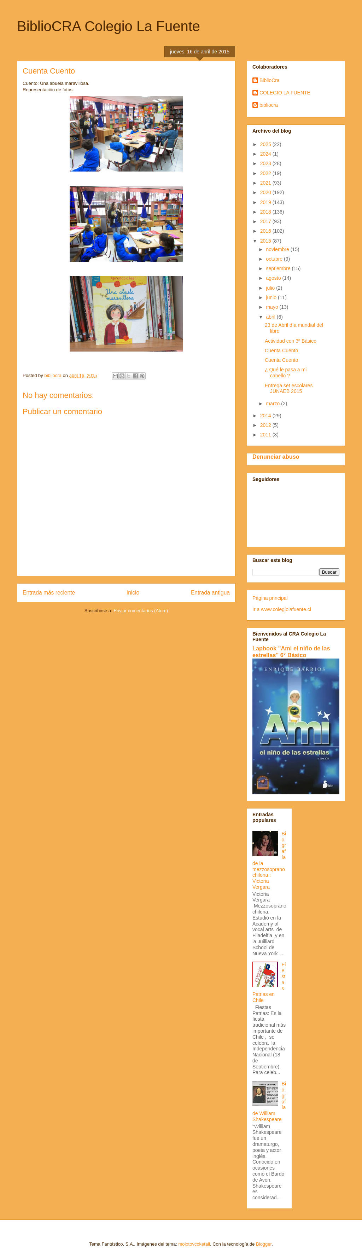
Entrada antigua (210, 593)
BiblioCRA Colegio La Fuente (108, 26)
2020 (266, 192)
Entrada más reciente (49, 593)
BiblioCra (269, 80)
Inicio (133, 593)
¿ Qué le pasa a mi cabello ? (285, 372)
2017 (266, 221)
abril (271, 317)
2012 (266, 425)
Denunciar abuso (275, 456)
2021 (266, 183)
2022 (266, 173)
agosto (274, 278)
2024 (266, 154)
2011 (266, 434)
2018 (266, 212)
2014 (266, 415)
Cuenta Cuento (281, 350)
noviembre (278, 249)
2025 (266, 144)
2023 (266, 163)
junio (272, 297)
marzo (273, 403)
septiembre (279, 268)
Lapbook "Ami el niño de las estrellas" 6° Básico (291, 651)
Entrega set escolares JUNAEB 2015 (289, 388)
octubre (275, 259)
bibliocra (268, 105)
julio (271, 288)
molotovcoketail (194, 1244)
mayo (272, 307)
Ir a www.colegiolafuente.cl (281, 609)
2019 (266, 202)
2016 (266, 231)
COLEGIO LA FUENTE (284, 92)
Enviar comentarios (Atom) (140, 610)
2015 (266, 241)
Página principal (270, 598)
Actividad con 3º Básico (290, 341)
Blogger (264, 1244)
